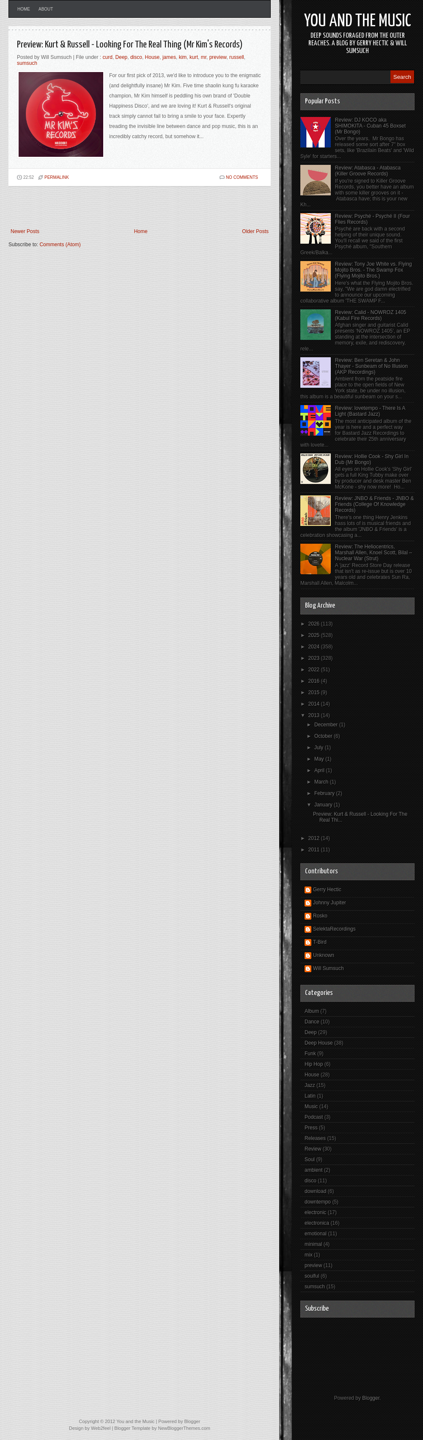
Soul (310, 1159)
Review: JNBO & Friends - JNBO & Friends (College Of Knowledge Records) (374, 504)
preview (218, 57)
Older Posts (255, 231)
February (325, 793)
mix (309, 1255)
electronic (315, 1212)
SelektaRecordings (334, 929)
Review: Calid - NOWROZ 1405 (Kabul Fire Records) (371, 315)
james (169, 57)
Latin (310, 1096)
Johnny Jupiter (329, 903)
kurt (194, 57)
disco (136, 57)
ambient (314, 1170)
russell (236, 57)
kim (183, 57)
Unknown (323, 955)
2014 (314, 704)
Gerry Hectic (327, 889)
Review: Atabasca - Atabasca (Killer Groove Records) (368, 171)
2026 (314, 624)
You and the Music (357, 21)
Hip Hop (314, 1064)
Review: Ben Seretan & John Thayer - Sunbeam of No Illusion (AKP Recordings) (371, 366)
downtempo (318, 1202)
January (324, 805)
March (322, 782)
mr (203, 57)
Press (311, 1128)
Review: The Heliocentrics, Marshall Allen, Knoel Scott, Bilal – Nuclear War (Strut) (373, 553)
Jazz (310, 1085)
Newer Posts (25, 231)
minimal (313, 1244)
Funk (310, 1053)
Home (23, 9)
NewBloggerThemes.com (184, 1428)
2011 (314, 850)
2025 (314, 635)
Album (312, 1011)
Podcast (314, 1117)
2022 (314, 670)
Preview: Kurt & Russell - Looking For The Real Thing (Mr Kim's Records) (130, 45)
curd (108, 57)
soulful (312, 1276)
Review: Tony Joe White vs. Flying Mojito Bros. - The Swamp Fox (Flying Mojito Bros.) (373, 270)
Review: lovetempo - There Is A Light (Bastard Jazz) (370, 411)
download (315, 1191)
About (45, 9)
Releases (315, 1138)
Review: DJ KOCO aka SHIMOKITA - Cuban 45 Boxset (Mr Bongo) (370, 126)
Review (313, 1149)
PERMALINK (56, 177)
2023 (314, 658)
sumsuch (27, 63)
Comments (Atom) (59, 244)
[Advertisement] (107, 207)
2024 (314, 647)
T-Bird (320, 942)
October (324, 736)
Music (311, 1106)
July (319, 748)
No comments (242, 177)
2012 (314, 838)
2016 (314, 681)
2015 (314, 692)
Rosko (320, 916)
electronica (317, 1223)
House (152, 57)
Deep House (319, 1043)
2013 (314, 715)
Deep (121, 57)
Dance (312, 1022)
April (320, 770)
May (319, 759)
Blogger (370, 1398)
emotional (316, 1234)
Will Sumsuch (328, 968)
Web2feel (100, 1428)
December (326, 725)
